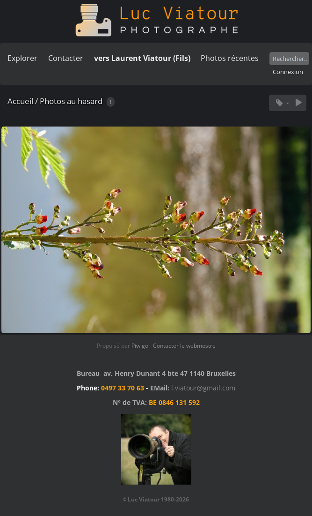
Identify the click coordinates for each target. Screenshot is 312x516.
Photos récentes (230, 58)
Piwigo (139, 346)
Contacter (65, 58)
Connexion (288, 71)
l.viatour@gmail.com (203, 387)
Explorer (22, 58)
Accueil (20, 101)
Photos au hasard (71, 101)
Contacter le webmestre (184, 346)
